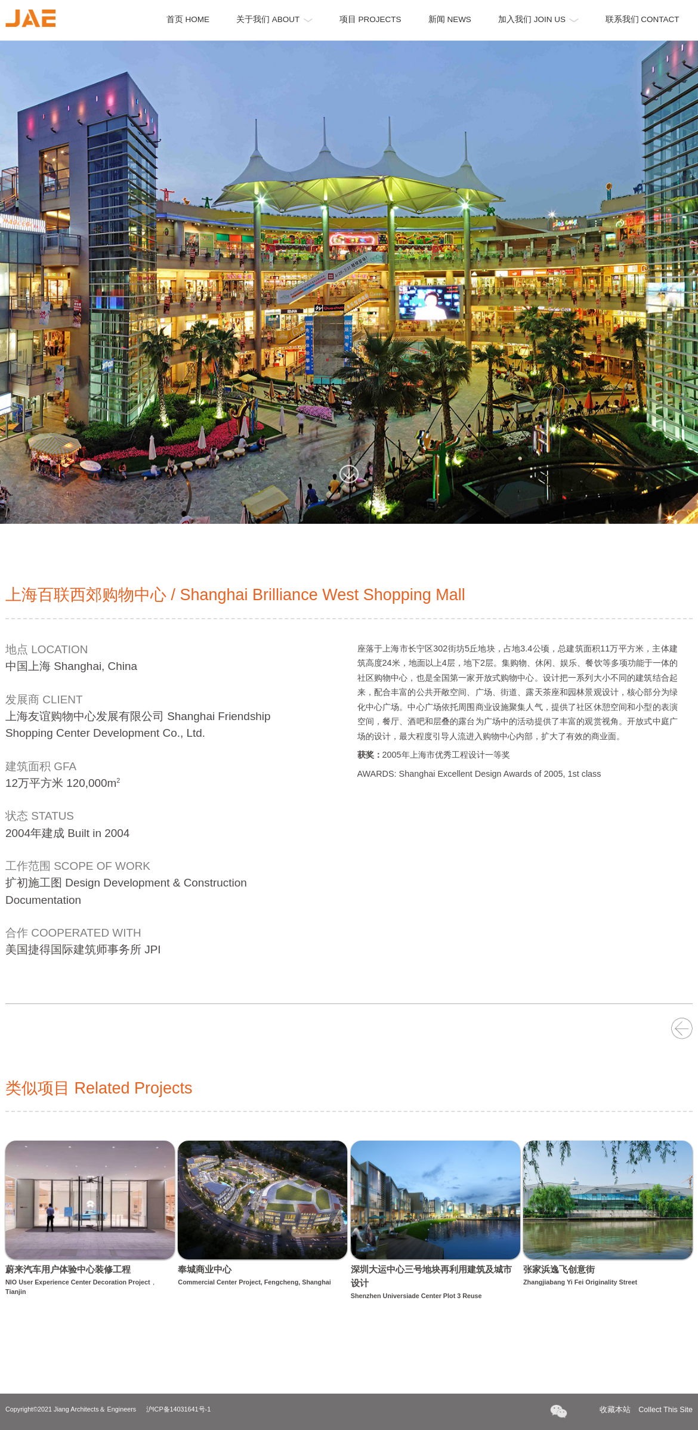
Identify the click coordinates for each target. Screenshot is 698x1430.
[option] (349, 282)
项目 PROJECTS (370, 19)
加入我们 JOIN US (538, 19)
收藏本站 (646, 1410)
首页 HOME (187, 19)
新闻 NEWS (449, 19)
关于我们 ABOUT (274, 19)
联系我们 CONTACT (643, 19)
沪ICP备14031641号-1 (178, 1409)
